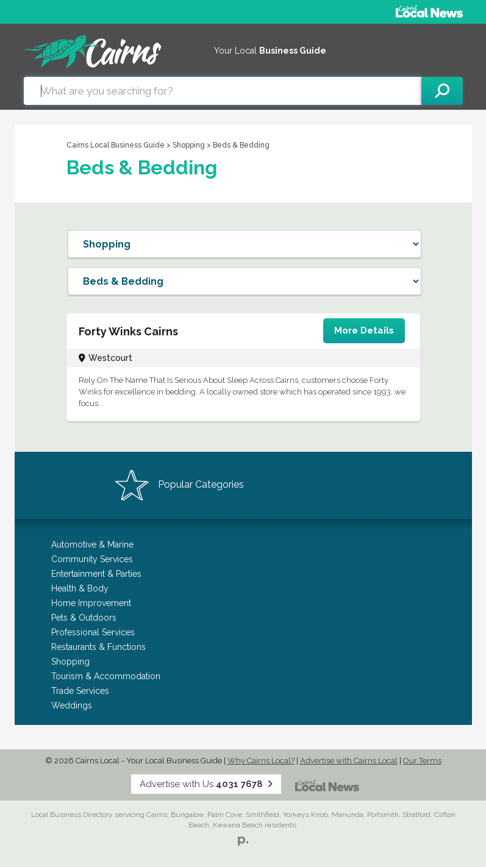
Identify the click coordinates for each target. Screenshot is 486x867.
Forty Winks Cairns (128, 331)
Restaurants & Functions (98, 647)
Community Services (92, 559)
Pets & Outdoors (83, 618)
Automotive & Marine (92, 544)
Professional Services (93, 632)
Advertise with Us (206, 784)
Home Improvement (91, 603)
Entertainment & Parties (96, 574)
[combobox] (222, 91)
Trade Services (80, 691)
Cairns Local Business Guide (115, 145)
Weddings (71, 705)
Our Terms (422, 760)
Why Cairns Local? (261, 760)
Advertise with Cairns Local (349, 760)
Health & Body (80, 588)
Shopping (190, 145)
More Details (364, 330)
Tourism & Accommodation (105, 676)
